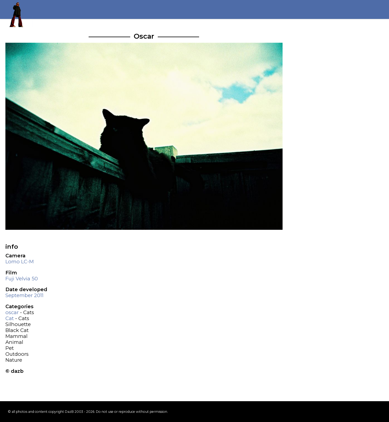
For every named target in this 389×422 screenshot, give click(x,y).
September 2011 (24, 295)
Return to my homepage (18, 13)
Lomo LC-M (19, 261)
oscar (12, 312)
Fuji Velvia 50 (21, 278)
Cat (9, 318)
